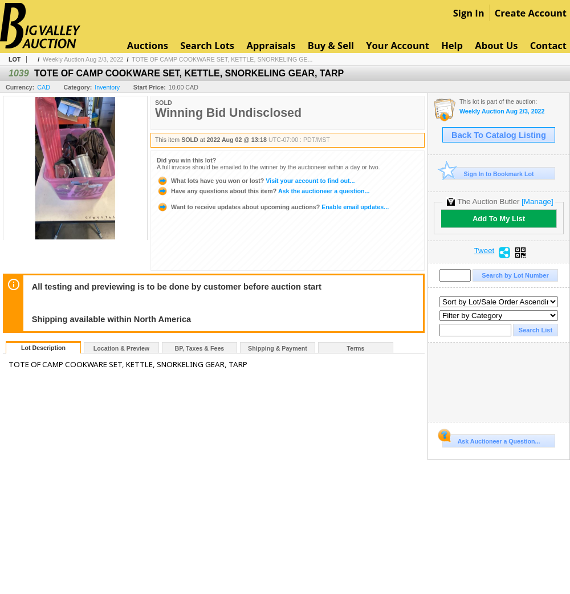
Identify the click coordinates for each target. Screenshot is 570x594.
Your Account (397, 45)
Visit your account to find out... (256, 180)
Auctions (147, 45)
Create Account (531, 12)
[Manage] (537, 201)
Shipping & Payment (277, 348)
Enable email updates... (273, 207)
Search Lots (207, 45)
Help (452, 45)
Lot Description (43, 347)
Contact (548, 45)
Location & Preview (121, 348)
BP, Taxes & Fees (200, 348)
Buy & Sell (331, 45)
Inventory (107, 87)
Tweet (484, 251)
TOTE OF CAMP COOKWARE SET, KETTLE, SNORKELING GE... (222, 59)
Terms (355, 348)
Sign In (468, 12)
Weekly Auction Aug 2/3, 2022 (83, 59)
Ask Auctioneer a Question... (491, 439)
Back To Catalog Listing (498, 135)
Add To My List (499, 218)
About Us (496, 45)
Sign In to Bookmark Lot (488, 173)
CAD (43, 87)
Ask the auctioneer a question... (263, 191)
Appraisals (270, 45)
